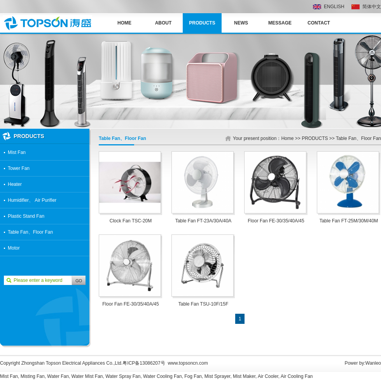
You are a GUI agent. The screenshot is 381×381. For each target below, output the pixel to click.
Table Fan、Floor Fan (30, 232)
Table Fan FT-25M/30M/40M (349, 221)
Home (124, 23)
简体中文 (371, 6)
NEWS (241, 23)
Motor (14, 248)
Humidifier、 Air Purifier (32, 200)
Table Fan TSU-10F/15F (203, 304)
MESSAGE (280, 23)
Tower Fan (19, 168)
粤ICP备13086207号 (143, 363)
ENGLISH (334, 6)
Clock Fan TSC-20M (131, 221)
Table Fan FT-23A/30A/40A (203, 221)
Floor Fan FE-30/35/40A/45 (276, 221)
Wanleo (373, 363)
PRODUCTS (202, 23)
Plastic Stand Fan (26, 216)
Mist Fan (17, 152)
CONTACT (319, 23)
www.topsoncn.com (188, 363)
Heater (15, 184)
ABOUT (163, 23)
